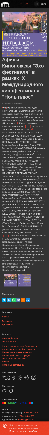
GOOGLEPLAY (11, 391)
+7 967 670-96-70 (31, 413)
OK (14, 377)
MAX (33, 377)
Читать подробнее (29, 431)
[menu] (17, 4)
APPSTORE (4, 391)
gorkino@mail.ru (26, 420)
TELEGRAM (26, 377)
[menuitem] (21, 4)
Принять (13, 431)
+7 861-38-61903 (26, 416)
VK (6, 377)
